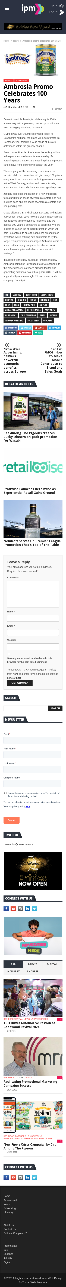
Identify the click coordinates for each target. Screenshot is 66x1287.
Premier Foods (34, 310)
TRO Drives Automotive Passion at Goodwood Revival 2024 (29, 1025)
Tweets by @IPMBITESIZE (18, 844)
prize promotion (28, 315)
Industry (8, 1258)
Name (11, 611)
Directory (8, 1212)
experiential (15, 1019)
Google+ (39, 327)
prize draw (50, 310)
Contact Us (10, 1229)
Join (54, 6)
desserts (22, 299)
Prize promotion (13, 1138)
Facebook (11, 327)
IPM (21, 1078)
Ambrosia (17, 294)
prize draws (10, 315)
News (16, 41)
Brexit (32, 964)
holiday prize (29, 305)
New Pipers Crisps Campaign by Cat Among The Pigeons (30, 1146)
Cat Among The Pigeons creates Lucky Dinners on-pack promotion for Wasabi (30, 437)
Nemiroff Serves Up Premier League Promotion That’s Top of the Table (32, 543)
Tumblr (10, 332)
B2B (6, 1249)
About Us (9, 1225)
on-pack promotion (14, 310)
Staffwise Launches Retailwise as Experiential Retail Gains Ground (30, 491)
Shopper (8, 1253)
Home (6, 41)
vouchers (47, 320)
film (55, 299)
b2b (13, 964)
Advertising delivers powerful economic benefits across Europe (15, 360)
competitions (47, 294)
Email (11, 625)
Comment (13, 577)
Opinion (28, 1078)
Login (53, 12)
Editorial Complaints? (15, 1233)
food (16, 305)
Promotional (10, 1200)
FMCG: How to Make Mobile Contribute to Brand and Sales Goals (51, 360)
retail (42, 315)
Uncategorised (39, 1019)
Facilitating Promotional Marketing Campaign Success (30, 1084)
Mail (38, 332)
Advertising (10, 1208)
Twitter (26, 327)
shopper (21, 80)
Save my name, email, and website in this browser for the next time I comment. (29, 660)
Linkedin (54, 327)
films (7, 305)
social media (33, 320)
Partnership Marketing (28, 1136)
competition (31, 294)
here (15, 673)
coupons (9, 299)
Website (11, 640)
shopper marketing (14, 320)
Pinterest (25, 332)
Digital (52, 964)
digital (33, 299)
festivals (44, 299)
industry (13, 971)
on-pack (43, 305)
